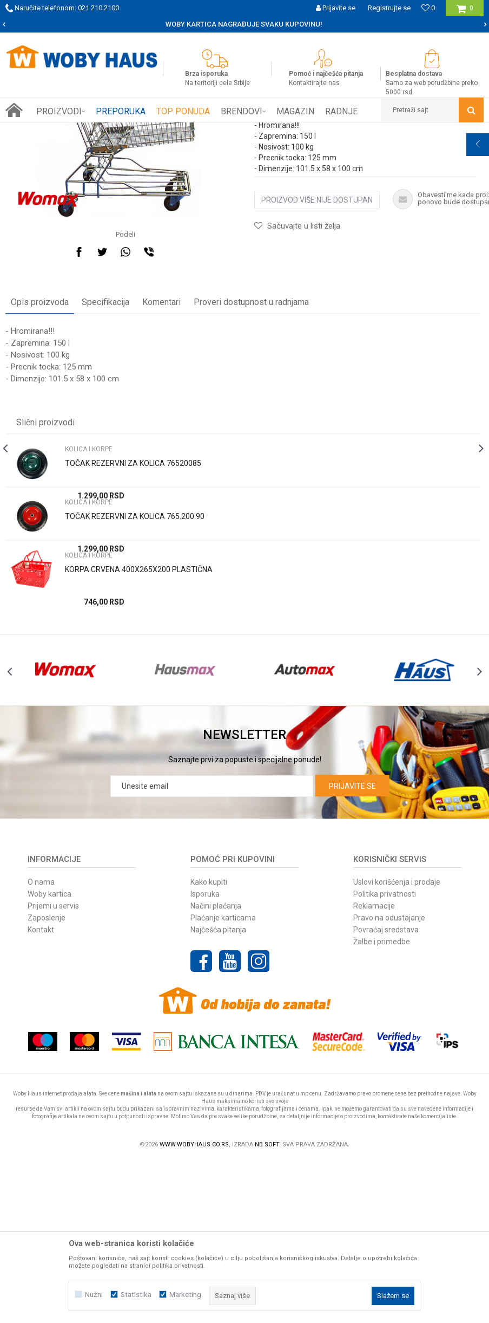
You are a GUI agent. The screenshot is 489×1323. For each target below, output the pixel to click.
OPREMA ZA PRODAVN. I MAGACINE (157, 130)
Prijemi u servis (53, 1000)
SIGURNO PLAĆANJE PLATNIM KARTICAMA (243, 24)
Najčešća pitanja (218, 1024)
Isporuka (205, 988)
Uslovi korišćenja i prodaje (396, 976)
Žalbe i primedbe (381, 1036)
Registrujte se (389, 8)
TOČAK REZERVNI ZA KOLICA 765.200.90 (134, 611)
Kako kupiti (208, 976)
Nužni (94, 1294)
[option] (244, 24)
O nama (41, 976)
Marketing (185, 1294)
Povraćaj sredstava (386, 1024)
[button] (432, 110)
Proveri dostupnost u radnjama (251, 397)
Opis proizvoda (40, 397)
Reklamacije (374, 1000)
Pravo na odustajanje (389, 1012)
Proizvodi (82, 130)
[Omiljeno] (428, 8)
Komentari (161, 397)
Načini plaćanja (215, 1000)
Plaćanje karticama (223, 1012)
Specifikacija (105, 397)
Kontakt (41, 1024)
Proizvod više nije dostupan (317, 322)
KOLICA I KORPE (243, 130)
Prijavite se (352, 881)
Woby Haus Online (32, 130)
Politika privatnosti (384, 988)
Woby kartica (49, 988)
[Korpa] (465, 12)
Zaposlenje (46, 1012)
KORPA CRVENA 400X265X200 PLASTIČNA (139, 664)
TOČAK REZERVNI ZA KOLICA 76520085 (133, 558)
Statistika (136, 1294)
